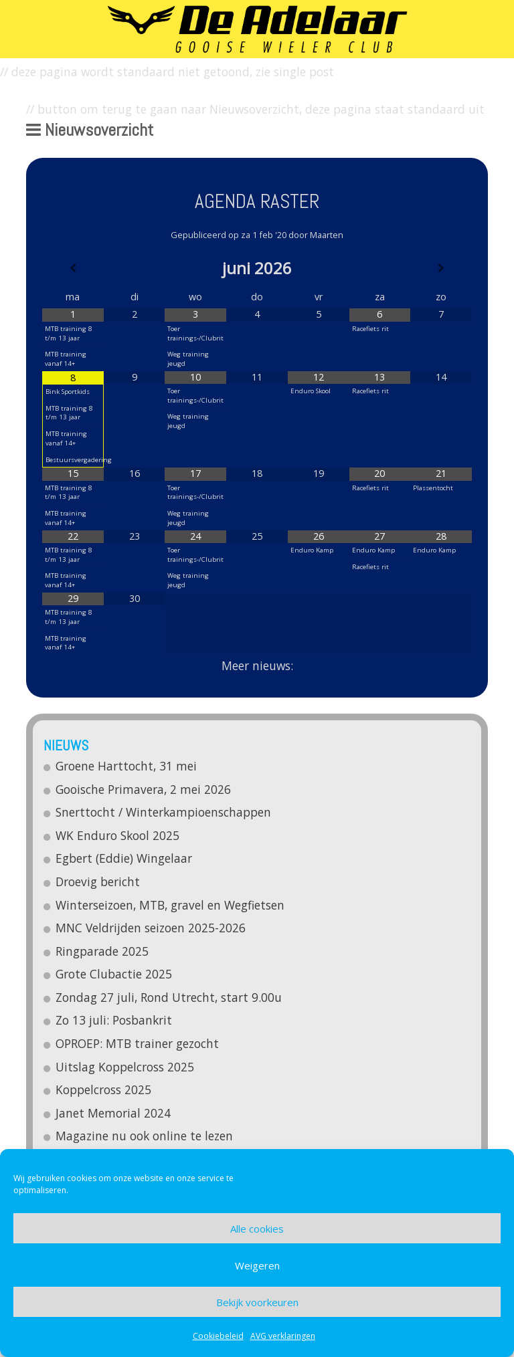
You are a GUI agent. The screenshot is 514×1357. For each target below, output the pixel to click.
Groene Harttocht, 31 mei (127, 766)
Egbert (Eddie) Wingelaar (124, 858)
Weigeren (257, 1265)
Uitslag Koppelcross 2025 (125, 1067)
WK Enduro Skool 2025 (118, 835)
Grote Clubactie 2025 (114, 974)
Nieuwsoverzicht (89, 130)
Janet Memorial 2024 (114, 1113)
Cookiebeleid (218, 1336)
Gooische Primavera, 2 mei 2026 (144, 789)
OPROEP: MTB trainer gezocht (138, 1043)
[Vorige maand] (73, 268)
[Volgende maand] (441, 268)
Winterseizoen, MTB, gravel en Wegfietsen (170, 905)
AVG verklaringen (282, 1336)
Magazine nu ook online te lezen (145, 1136)
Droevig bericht (98, 881)
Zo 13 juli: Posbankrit (114, 1020)
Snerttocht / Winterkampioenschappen (164, 812)
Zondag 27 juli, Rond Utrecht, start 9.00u (169, 997)
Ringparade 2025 (103, 951)
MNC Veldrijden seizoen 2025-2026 (151, 928)
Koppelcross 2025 (104, 1089)
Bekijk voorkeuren (257, 1302)
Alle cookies (257, 1228)
